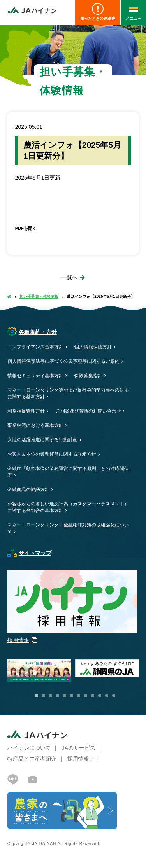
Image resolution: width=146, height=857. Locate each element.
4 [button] (57, 695)
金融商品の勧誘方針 (28, 489)
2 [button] (43, 695)
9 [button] (92, 695)
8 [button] (85, 695)
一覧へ (69, 277)
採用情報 (78, 759)
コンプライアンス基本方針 (35, 347)
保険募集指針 (88, 375)
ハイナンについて (29, 748)
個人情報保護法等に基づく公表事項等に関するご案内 (63, 361)
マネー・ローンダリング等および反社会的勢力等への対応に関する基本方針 (68, 393)
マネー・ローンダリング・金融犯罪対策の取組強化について (68, 528)
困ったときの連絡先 (97, 12)
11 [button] (106, 695)
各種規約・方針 (32, 332)
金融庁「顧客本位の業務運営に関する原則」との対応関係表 (68, 472)
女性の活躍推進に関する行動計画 (42, 439)
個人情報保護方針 (93, 347)
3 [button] (50, 695)
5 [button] (64, 695)
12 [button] (113, 695)
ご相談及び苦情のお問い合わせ (88, 411)
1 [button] (36, 695)
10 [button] (99, 695)
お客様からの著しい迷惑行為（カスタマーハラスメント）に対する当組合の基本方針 (68, 507)
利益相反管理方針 (26, 411)
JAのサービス (78, 748)
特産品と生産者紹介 (31, 759)
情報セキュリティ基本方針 (35, 375)
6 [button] (71, 695)
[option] (109, 668)
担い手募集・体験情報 (38, 296)
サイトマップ (29, 553)
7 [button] (78, 695)
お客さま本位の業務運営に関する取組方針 (51, 454)
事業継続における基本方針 (35, 425)
